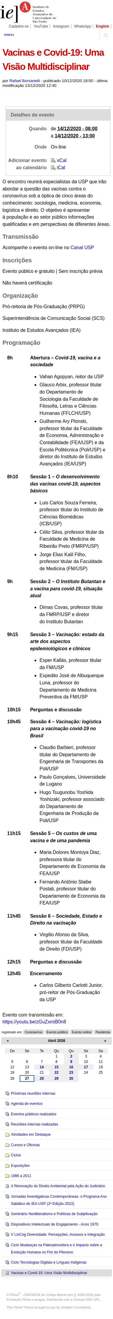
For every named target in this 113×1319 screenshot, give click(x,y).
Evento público (56, 1032)
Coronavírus (33, 1032)
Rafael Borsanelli (24, 80)
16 (71, 1067)
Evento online (81, 1032)
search (105, 34)
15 (57, 1067)
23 (71, 1072)
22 (57, 1072)
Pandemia (103, 1032)
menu (9, 34)
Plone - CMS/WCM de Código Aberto (38, 1295)
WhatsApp (82, 26)
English (102, 26)
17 (86, 1067)
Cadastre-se (19, 26)
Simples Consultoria (75, 1307)
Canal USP (82, 247)
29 (57, 1078)
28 (42, 1078)
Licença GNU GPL (86, 1299)
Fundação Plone (19, 1299)
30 (71, 1078)
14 (42, 1067)
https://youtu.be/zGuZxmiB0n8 (34, 1021)
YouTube (41, 26)
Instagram (61, 26)
